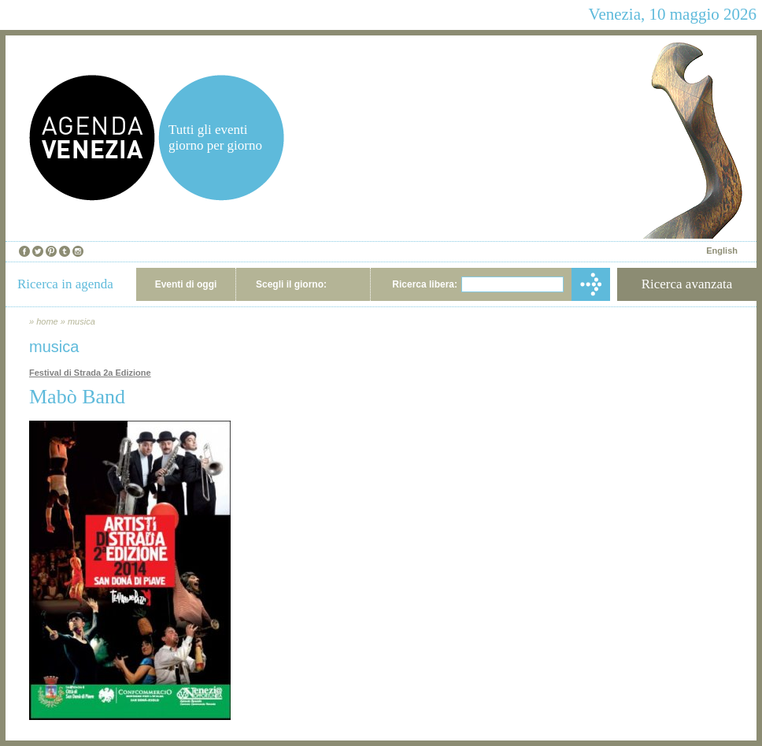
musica (81, 321)
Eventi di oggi (186, 284)
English (722, 250)
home (47, 321)
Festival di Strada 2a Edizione (90, 372)
